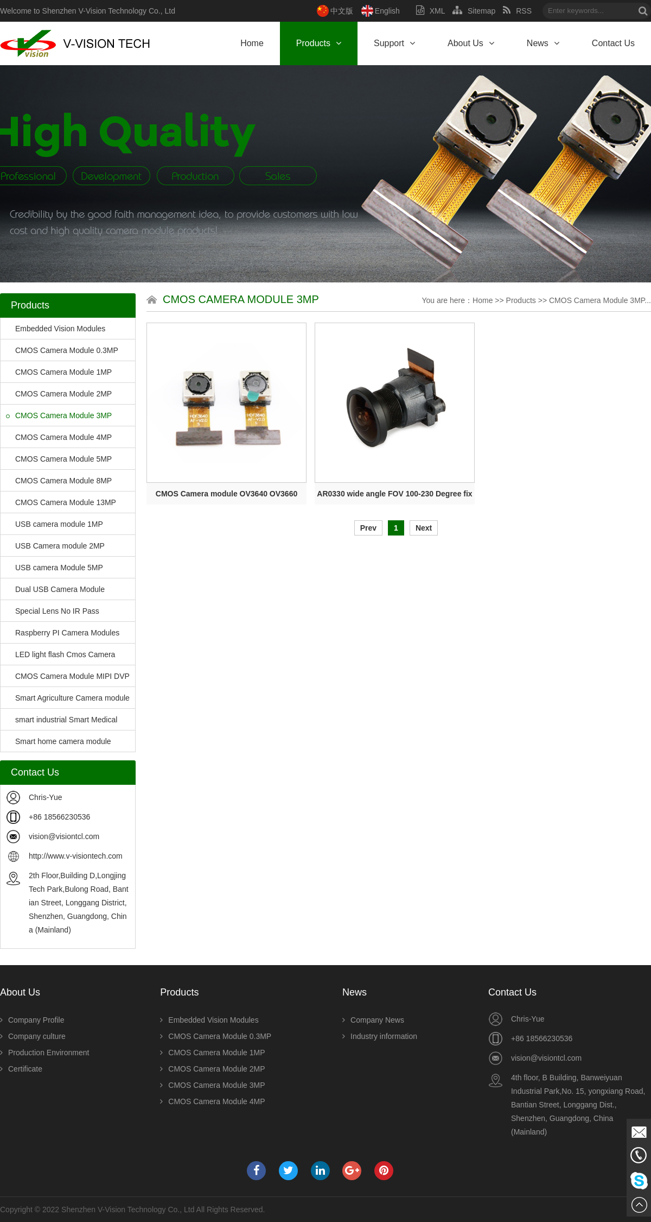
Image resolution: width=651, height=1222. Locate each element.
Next (424, 528)
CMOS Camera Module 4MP (59, 437)
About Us (471, 43)
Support (394, 43)
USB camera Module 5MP (54, 567)
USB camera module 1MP (54, 524)
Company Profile (32, 1020)
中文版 (341, 11)
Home (252, 43)
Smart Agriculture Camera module (68, 698)
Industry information (379, 1036)
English (387, 11)
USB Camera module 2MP (55, 545)
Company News (373, 1020)
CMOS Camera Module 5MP (59, 459)
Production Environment (44, 1052)
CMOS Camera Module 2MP (59, 393)
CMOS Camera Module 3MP (59, 415)
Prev (368, 528)
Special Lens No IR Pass (52, 611)
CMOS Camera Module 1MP (59, 372)
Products (318, 43)
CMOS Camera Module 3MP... (600, 300)
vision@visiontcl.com (64, 836)
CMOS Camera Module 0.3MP (62, 350)
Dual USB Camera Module (55, 589)
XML (430, 11)
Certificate (21, 1068)
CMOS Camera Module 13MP (61, 502)
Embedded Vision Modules (55, 328)
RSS (517, 11)
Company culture (33, 1036)
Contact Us (613, 43)
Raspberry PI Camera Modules (62, 632)
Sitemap (473, 11)
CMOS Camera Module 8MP (59, 480)
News (543, 43)
